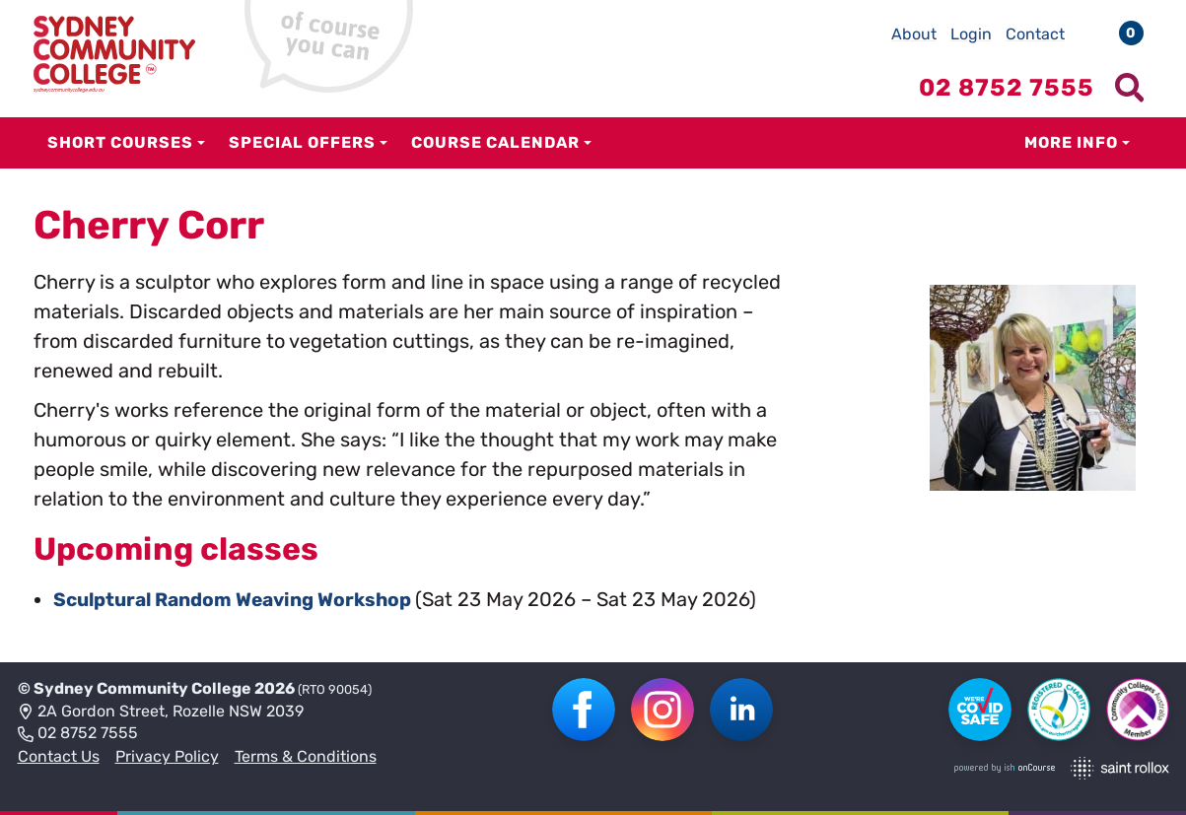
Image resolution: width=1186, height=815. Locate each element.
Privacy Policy (167, 756)
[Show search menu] (1129, 87)
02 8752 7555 (78, 734)
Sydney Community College (142, 687)
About (914, 34)
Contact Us (59, 756)
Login (971, 34)
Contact (1035, 34)
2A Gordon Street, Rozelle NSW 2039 (161, 711)
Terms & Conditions (306, 756)
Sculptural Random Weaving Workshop (245, 599)
